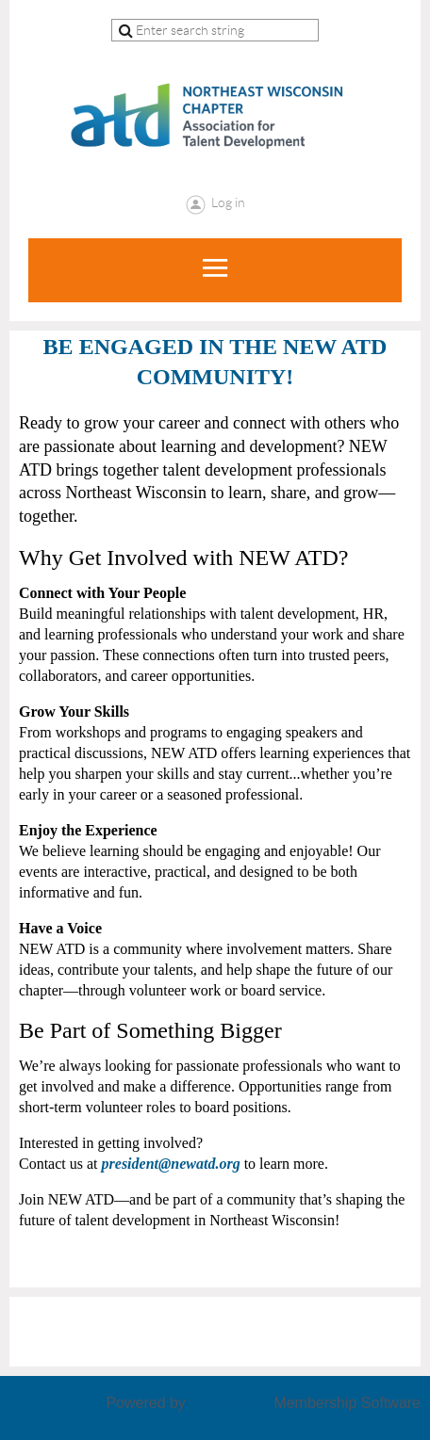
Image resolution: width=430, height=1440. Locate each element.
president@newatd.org (171, 1164)
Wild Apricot (230, 1403)
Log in (228, 202)
